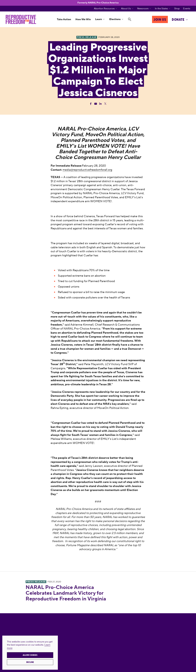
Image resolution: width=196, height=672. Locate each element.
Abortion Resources (104, 8)
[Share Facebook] (90, 103)
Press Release (36, 581)
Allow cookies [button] (30, 655)
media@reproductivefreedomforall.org (87, 170)
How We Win (83, 19)
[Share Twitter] (105, 103)
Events (186, 8)
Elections (115, 19)
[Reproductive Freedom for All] (21, 19)
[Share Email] (95, 103)
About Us (126, 8)
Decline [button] (30, 662)
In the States (161, 8)
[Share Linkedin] (100, 103)
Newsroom (143, 8)
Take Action (64, 19)
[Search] (129, 19)
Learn (98, 19)
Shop (177, 8)
